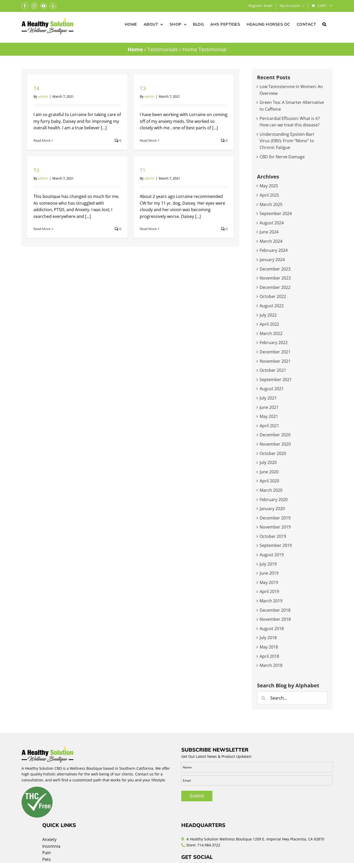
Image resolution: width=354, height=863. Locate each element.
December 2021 (275, 352)
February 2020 (274, 499)
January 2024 (272, 259)
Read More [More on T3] (148, 140)
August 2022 (272, 306)
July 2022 (268, 315)
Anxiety (49, 839)
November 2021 (275, 361)
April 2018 (269, 656)
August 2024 (272, 223)
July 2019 (268, 564)
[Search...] (292, 697)
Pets (46, 859)
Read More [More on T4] (41, 140)
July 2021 (268, 398)
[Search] (263, 697)
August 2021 (272, 388)
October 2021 (273, 370)
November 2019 (275, 527)
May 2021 (269, 416)
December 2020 (275, 435)
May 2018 (269, 647)
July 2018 (268, 637)
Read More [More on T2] (41, 228)
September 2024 (276, 213)
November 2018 (275, 619)
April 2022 (269, 324)
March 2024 (271, 241)
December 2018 (275, 610)
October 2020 (273, 453)
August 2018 (272, 628)
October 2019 (273, 536)
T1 (142, 170)
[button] (324, 23)
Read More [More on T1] (148, 228)
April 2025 (269, 195)
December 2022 (275, 287)
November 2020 (275, 444)
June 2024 (269, 232)
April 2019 (269, 591)
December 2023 (275, 269)
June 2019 (269, 573)
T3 (143, 88)
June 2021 (269, 407)
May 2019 (269, 582)
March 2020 (271, 490)
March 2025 (271, 204)
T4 (36, 88)
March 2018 (271, 665)
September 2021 (276, 379)
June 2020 (269, 472)
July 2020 (268, 462)
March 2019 (271, 601)
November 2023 (275, 278)
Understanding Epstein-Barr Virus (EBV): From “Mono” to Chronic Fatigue (287, 140)
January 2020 (272, 508)
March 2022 (271, 333)
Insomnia (51, 846)
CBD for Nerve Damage (282, 157)
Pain (46, 852)
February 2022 (274, 342)
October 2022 (273, 296)
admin (43, 96)
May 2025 (269, 186)
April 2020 (269, 481)
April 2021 (269, 426)
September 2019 (276, 545)
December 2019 (275, 518)
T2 (36, 170)
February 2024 (274, 250)
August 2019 (272, 555)
